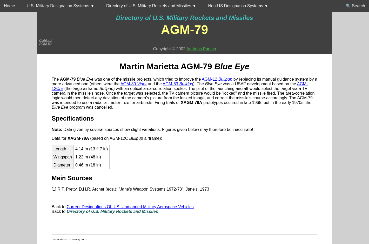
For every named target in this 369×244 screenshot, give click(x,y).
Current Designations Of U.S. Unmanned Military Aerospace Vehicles (130, 207)
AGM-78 (45, 40)
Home (9, 6)
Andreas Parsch (201, 49)
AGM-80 (45, 44)
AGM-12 (217, 79)
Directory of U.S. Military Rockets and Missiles (184, 17)
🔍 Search (355, 6)
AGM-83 (178, 84)
